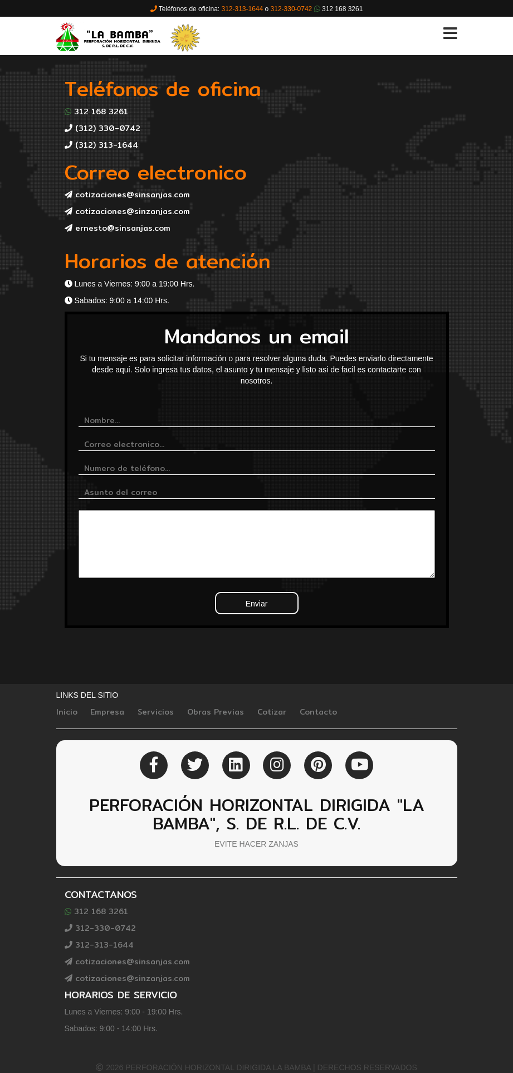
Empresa (107, 712)
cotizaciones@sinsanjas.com (127, 194)
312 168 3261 (96, 111)
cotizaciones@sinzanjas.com (127, 211)
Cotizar (271, 712)
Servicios (156, 712)
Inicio (66, 712)
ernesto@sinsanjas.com (117, 228)
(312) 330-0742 (102, 128)
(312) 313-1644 (101, 144)
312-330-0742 (100, 928)
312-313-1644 (99, 945)
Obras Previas (215, 712)
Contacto (318, 712)
